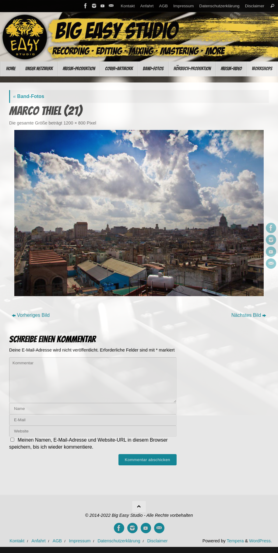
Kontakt (128, 6)
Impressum (183, 6)
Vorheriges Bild (31, 315)
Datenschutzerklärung (219, 6)
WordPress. (260, 540)
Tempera (235, 540)
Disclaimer (254, 6)
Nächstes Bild (248, 315)
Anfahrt (147, 6)
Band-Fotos (28, 96)
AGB (163, 6)
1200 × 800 (74, 123)
